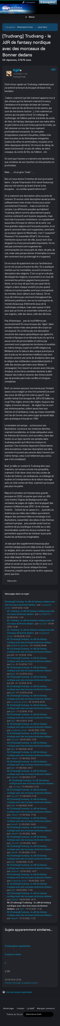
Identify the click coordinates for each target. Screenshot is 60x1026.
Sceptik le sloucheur (19, 645)
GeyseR (14, 824)
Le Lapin (17, 786)
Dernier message (12, 983)
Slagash (15, 871)
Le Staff (30, 1008)
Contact (20, 1008)
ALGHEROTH (45, 614)
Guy (12, 664)
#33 (53, 69)
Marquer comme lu (46, 1008)
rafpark (14, 758)
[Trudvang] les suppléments (17, 946)
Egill (16, 70)
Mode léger (8, 1008)
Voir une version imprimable (19, 992)
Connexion (28, 2)
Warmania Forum (25, 27)
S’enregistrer (47, 2)
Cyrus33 (43, 623)
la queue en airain (19, 702)
